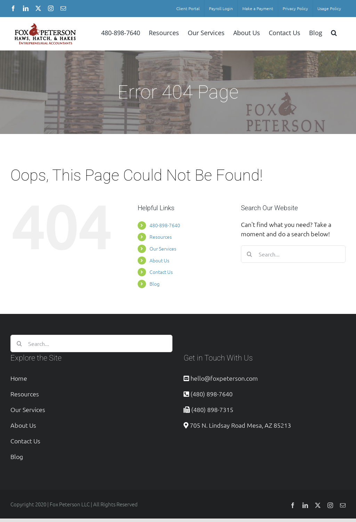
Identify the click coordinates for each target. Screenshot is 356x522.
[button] (334, 32)
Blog (154, 283)
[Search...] (293, 254)
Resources (160, 236)
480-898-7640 (164, 225)
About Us (159, 260)
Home (18, 378)
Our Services (162, 248)
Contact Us (161, 271)
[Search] (249, 254)
